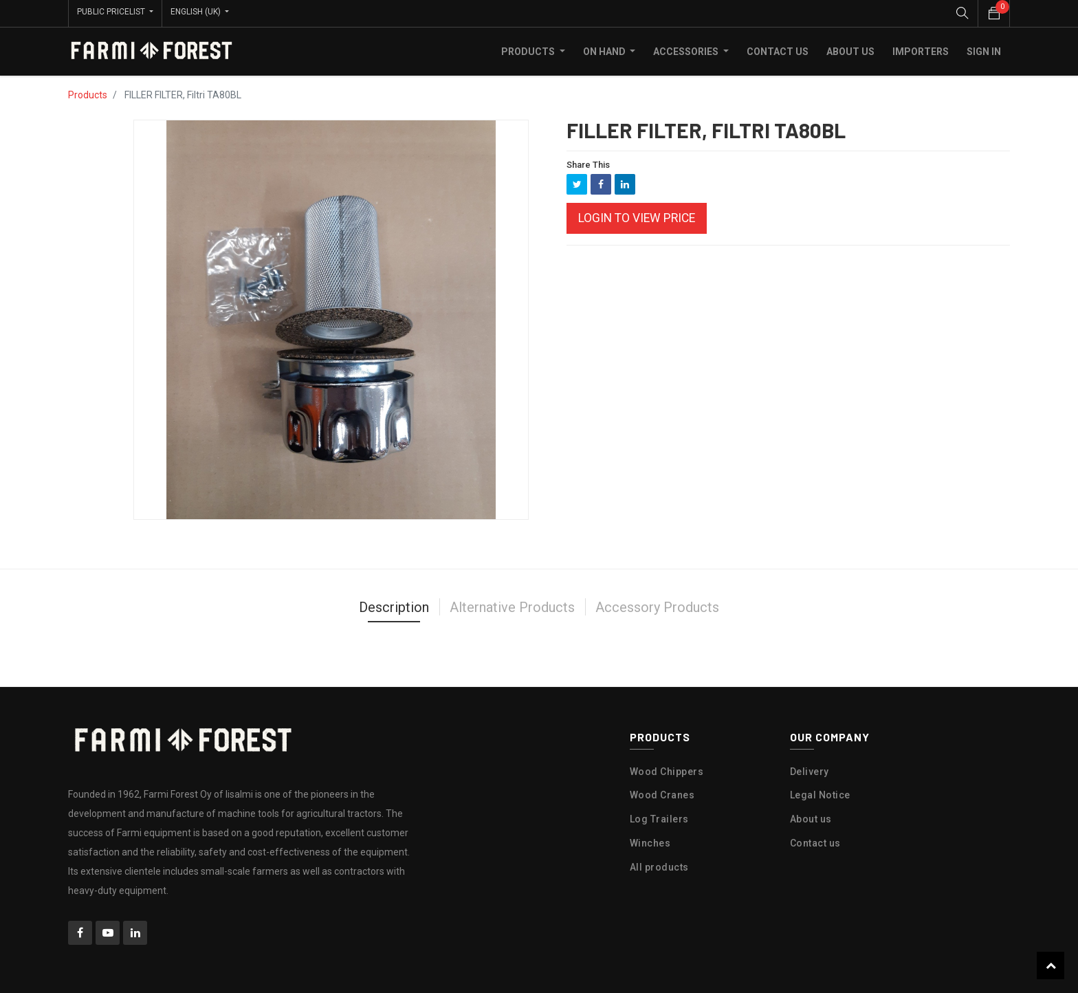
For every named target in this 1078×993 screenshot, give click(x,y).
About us (811, 816)
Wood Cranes (662, 792)
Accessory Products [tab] (657, 604)
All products (659, 864)
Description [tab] (394, 604)
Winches (650, 840)
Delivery (809, 768)
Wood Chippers (667, 768)
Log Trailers (659, 816)
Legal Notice (820, 792)
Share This (588, 162)
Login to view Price (636, 216)
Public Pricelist (112, 12)
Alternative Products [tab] (512, 604)
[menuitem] (777, 49)
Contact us (815, 840)
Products (87, 92)
